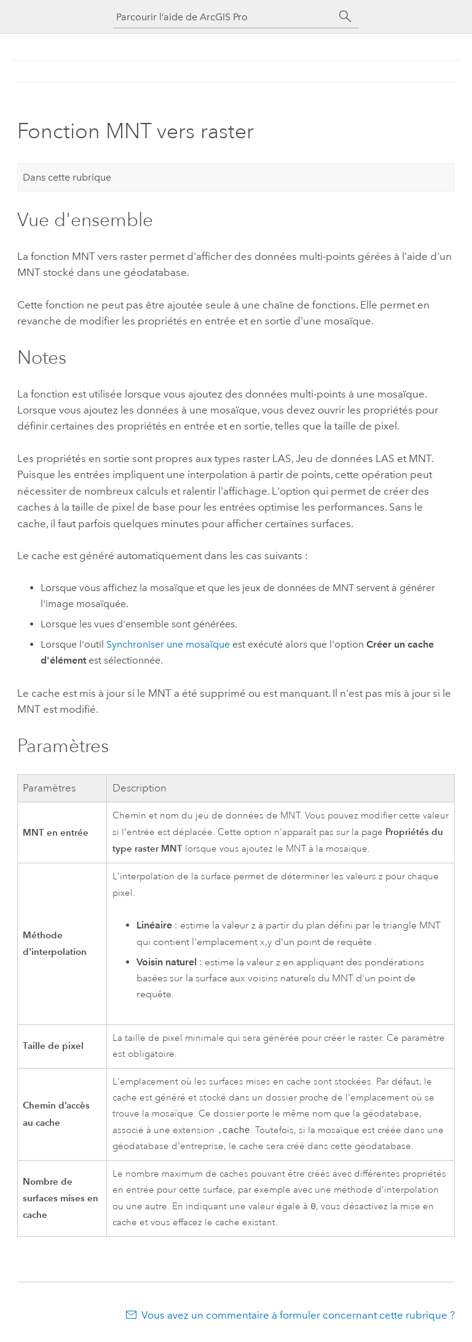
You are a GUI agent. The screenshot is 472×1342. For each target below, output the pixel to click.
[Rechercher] (345, 16)
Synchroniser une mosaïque (168, 644)
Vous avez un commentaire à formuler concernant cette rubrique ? (298, 1317)
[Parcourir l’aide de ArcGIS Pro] (223, 17)
